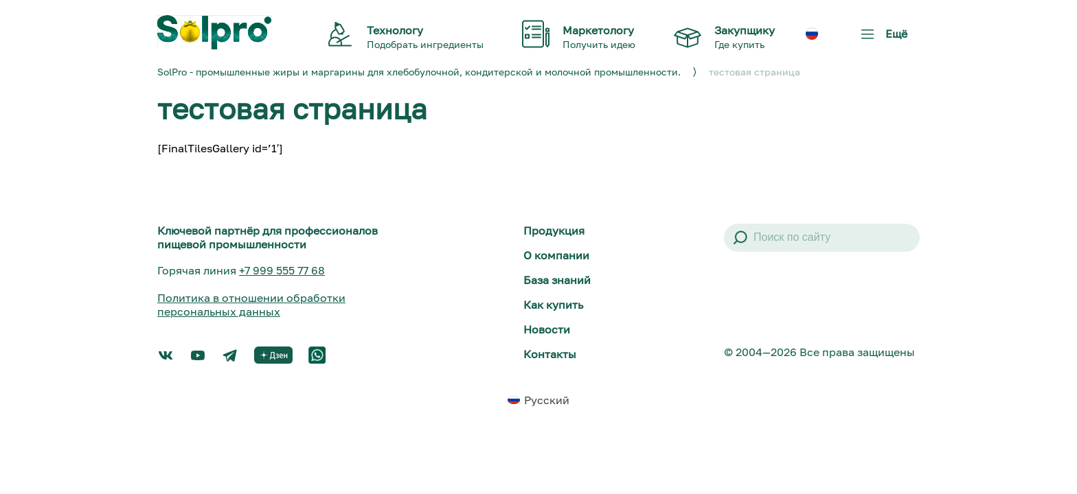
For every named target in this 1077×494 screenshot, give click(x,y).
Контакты (549, 354)
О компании (556, 255)
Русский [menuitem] (546, 400)
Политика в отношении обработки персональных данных (251, 304)
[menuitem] (812, 34)
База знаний (557, 280)
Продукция (554, 230)
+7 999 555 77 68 (282, 270)
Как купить (553, 304)
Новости (546, 329)
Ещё (881, 38)
